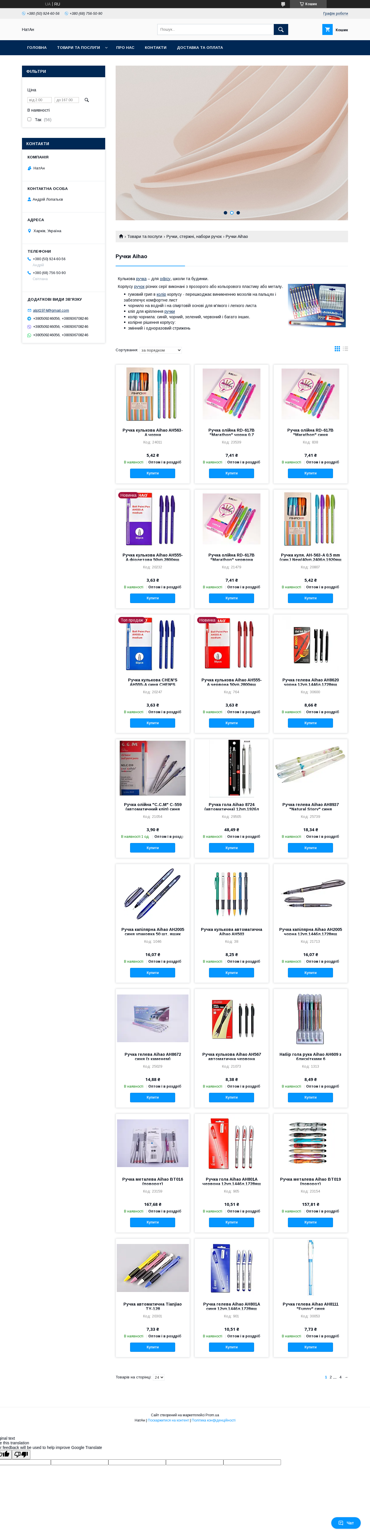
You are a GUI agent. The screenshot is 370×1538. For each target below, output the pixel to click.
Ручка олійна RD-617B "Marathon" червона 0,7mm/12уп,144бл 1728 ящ (231, 560)
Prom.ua (212, 1415)
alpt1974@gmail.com (51, 310)
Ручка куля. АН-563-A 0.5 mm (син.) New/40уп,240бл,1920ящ (311, 557)
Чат (346, 1523)
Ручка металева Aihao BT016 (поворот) (152, 1181)
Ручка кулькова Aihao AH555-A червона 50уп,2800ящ (231, 682)
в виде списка (345, 350)
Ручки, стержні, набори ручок (194, 236)
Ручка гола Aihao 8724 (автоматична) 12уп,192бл (231, 806)
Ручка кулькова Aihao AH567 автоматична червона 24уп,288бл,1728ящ (231, 1059)
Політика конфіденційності (214, 1420)
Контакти (155, 47)
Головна (37, 47)
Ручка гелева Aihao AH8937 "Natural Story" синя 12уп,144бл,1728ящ (310, 809)
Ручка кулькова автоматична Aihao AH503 (231, 931)
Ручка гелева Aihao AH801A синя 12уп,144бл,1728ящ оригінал (231, 1309)
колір (161, 294)
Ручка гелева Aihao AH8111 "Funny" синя (310, 1306)
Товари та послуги (78, 47)
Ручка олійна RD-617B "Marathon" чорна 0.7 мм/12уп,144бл (231, 435)
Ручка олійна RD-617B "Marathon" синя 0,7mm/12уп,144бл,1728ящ (310, 435)
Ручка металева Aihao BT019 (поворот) (310, 1181)
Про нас (125, 47)
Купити (153, 473)
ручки (169, 311)
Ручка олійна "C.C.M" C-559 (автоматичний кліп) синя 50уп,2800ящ (153, 809)
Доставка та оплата (200, 47)
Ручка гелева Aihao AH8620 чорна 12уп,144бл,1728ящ (310, 682)
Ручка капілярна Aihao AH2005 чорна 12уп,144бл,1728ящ (310, 931)
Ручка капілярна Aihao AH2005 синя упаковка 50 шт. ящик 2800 (152, 934)
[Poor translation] (21, 1454)
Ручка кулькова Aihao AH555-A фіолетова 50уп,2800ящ (153, 557)
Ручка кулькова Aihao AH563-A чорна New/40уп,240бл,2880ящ (153, 435)
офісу (165, 278)
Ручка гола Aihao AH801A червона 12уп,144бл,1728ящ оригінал (231, 1184)
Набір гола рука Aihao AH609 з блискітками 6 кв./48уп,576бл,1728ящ (310, 1059)
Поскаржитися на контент (168, 1420)
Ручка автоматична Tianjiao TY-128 (152, 1306)
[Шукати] (281, 29)
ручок (139, 286)
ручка (141, 278)
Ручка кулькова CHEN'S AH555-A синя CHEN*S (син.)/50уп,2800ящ (152, 685)
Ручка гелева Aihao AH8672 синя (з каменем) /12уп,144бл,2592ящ (153, 1059)
